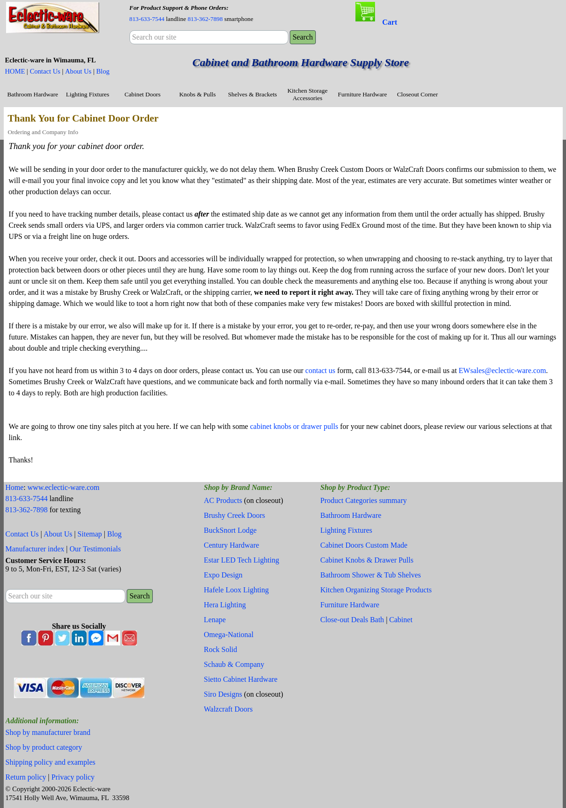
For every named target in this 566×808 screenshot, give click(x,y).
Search (303, 37)
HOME (15, 71)
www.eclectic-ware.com (63, 487)
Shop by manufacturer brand (48, 732)
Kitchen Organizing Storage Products (376, 590)
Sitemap (89, 534)
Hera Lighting (225, 605)
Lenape (215, 620)
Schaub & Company (234, 664)
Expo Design (223, 575)
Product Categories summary (364, 500)
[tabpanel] (209, 13)
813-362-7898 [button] (205, 18)
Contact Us (45, 71)
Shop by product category (44, 747)
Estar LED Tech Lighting (242, 560)
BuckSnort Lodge (230, 530)
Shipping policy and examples (50, 762)
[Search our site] (209, 37)
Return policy (26, 777)
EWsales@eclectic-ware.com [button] (502, 370)
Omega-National (229, 634)
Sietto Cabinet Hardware (241, 679)
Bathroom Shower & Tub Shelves (371, 575)
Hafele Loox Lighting (236, 590)
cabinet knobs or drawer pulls (294, 426)
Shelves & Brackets (252, 94)
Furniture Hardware (362, 94)
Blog (103, 71)
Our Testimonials (95, 549)
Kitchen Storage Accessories (307, 94)
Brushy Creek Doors (235, 515)
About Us (78, 71)
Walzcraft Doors (228, 709)
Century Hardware (231, 545)
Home (15, 487)
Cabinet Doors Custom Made (364, 545)
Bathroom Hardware (32, 94)
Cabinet (401, 620)
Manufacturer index (35, 549)
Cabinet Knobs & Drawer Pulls (367, 560)
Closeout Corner (417, 94)
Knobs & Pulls (197, 94)
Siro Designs (223, 694)
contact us (320, 370)
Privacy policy (73, 777)
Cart (389, 22)
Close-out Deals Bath (352, 620)
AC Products (223, 500)
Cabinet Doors (142, 94)
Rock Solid (221, 649)
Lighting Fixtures (87, 94)
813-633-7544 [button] (147, 18)
